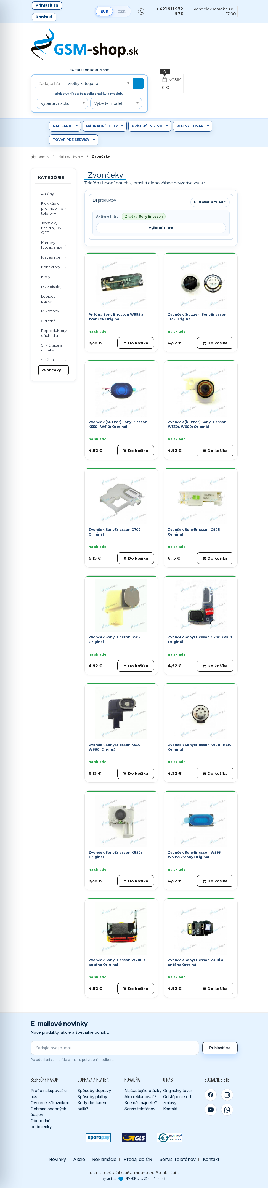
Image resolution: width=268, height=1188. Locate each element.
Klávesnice (50, 257)
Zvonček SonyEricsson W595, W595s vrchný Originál (194, 854)
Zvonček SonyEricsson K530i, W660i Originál (115, 747)
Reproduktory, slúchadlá (54, 333)
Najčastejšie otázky (142, 1090)
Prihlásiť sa (47, 5)
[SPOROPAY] (98, 1138)
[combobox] (98, 83)
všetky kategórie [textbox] (83, 83)
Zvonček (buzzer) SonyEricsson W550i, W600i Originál (197, 424)
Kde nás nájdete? (140, 1102)
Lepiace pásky (48, 298)
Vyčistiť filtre (161, 228)
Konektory (50, 267)
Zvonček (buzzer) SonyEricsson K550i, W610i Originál (118, 424)
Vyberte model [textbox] (108, 103)
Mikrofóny (50, 311)
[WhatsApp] (227, 1110)
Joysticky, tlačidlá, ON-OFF (52, 228)
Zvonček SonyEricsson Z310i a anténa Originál (195, 962)
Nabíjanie (62, 126)
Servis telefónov (139, 1108)
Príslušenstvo (147, 126)
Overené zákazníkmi (50, 1102)
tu (178, 1172)
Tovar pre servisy (71, 140)
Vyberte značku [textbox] (55, 103)
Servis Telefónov (177, 1159)
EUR (104, 11)
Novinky (57, 1159)
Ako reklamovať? (140, 1096)
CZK (121, 11)
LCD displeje (52, 286)
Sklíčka (47, 360)
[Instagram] (227, 1095)
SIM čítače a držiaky (51, 347)
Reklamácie (104, 1159)
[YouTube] (211, 1110)
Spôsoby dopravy (94, 1090)
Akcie (79, 1159)
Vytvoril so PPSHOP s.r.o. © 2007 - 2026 (134, 1178)
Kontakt (44, 16)
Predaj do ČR (138, 1159)
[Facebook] (211, 1095)
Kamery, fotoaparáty (51, 245)
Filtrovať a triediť (210, 202)
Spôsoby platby (92, 1096)
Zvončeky (51, 370)
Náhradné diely (102, 126)
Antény (47, 193)
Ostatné (48, 321)
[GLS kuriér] (134, 1137)
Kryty (45, 277)
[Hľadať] (138, 83)
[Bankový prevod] (170, 1137)
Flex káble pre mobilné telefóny (52, 208)
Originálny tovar (177, 1090)
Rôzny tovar (190, 126)
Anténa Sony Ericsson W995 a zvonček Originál (116, 316)
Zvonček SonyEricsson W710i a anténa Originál (117, 962)
